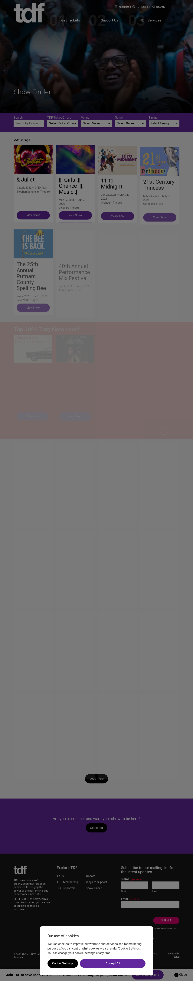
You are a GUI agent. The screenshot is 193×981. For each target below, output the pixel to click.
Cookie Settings (62, 963)
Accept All (113, 963)
